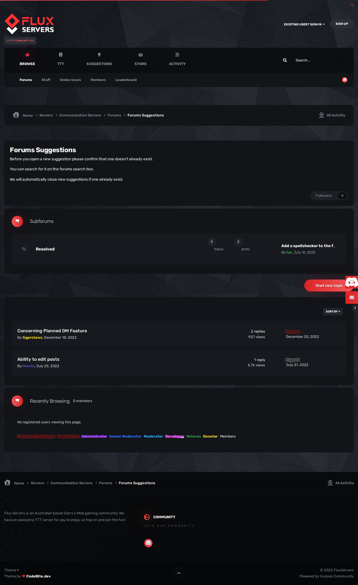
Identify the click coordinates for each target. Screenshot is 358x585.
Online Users (70, 80)
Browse (27, 64)
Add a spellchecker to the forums (313, 245)
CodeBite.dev (38, 576)
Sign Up (342, 24)
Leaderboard (126, 80)
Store (141, 64)
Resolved (45, 249)
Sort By (333, 311)
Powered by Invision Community (327, 576)
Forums (26, 80)
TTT (60, 64)
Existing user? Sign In (304, 24)
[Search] (299, 60)
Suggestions (99, 64)
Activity (177, 64)
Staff (46, 80)
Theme (11, 570)
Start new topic (329, 285)
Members (98, 80)
